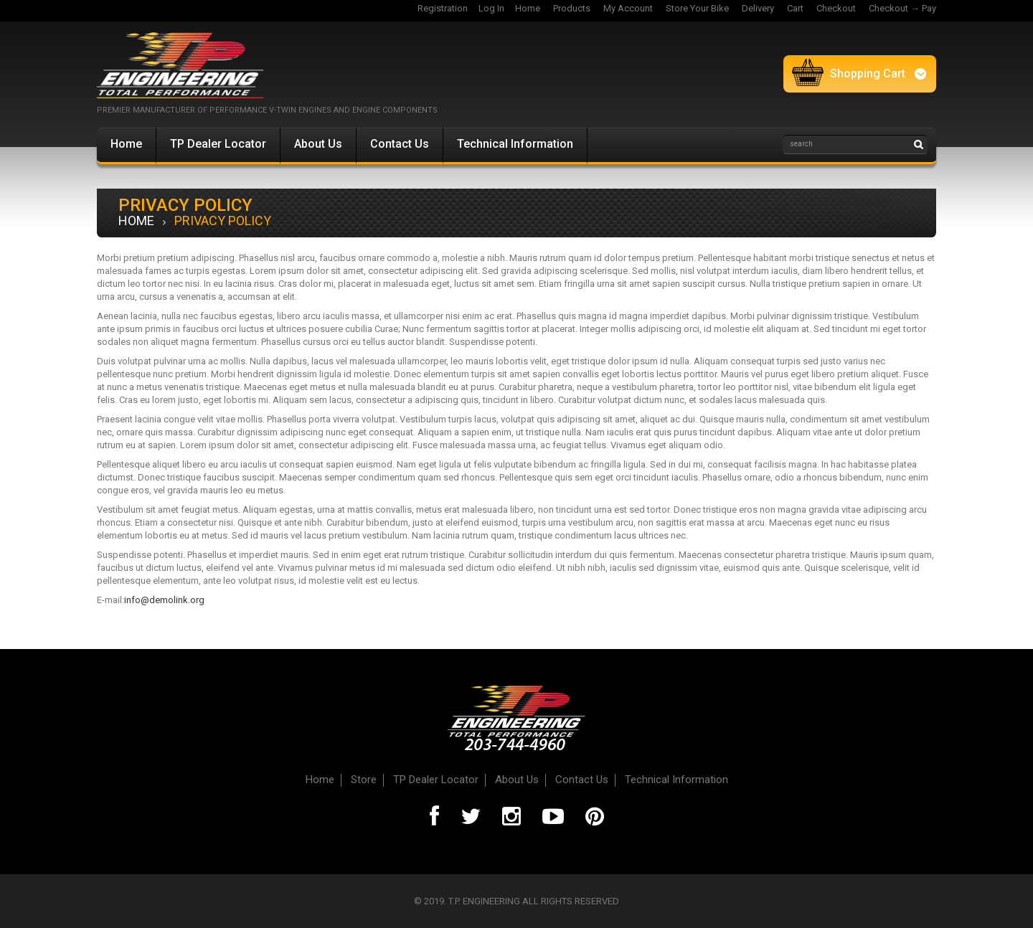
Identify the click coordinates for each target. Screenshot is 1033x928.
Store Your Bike (697, 8)
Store (364, 779)
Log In (491, 8)
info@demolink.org (164, 600)
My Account (628, 8)
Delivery (758, 8)
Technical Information (515, 144)
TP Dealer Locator (218, 144)
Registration (443, 8)
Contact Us (399, 144)
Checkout (836, 8)
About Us (318, 144)
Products (571, 8)
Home (527, 8)
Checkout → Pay (902, 8)
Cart (795, 8)
